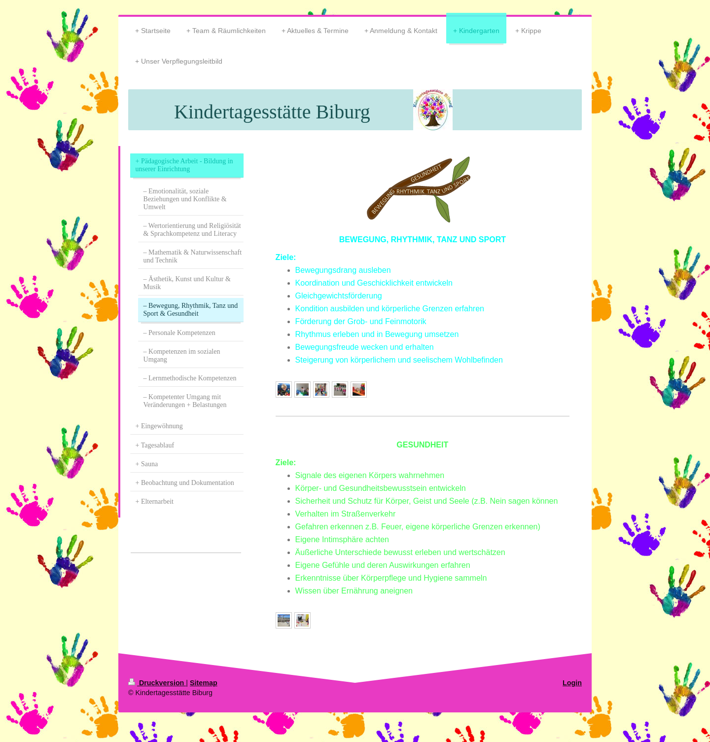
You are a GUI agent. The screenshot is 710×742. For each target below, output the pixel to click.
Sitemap (203, 683)
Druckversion (157, 683)
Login (572, 683)
